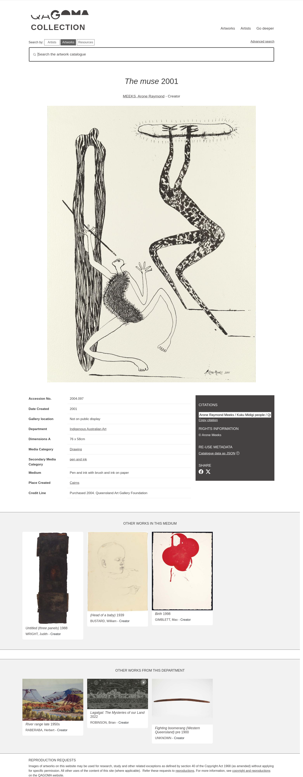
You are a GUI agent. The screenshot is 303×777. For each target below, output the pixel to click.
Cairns (74, 483)
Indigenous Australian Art (88, 429)
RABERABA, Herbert (40, 730)
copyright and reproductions (251, 770)
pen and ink (78, 459)
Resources (85, 42)
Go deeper (265, 28)
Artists (246, 28)
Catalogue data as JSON (217, 453)
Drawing (76, 449)
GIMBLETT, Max (166, 619)
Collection (58, 27)
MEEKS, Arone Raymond (143, 96)
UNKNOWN (163, 738)
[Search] (151, 54)
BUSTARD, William (103, 621)
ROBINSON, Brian (103, 722)
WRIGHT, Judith (37, 634)
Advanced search (262, 41)
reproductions (184, 770)
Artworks (228, 28)
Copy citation (208, 420)
